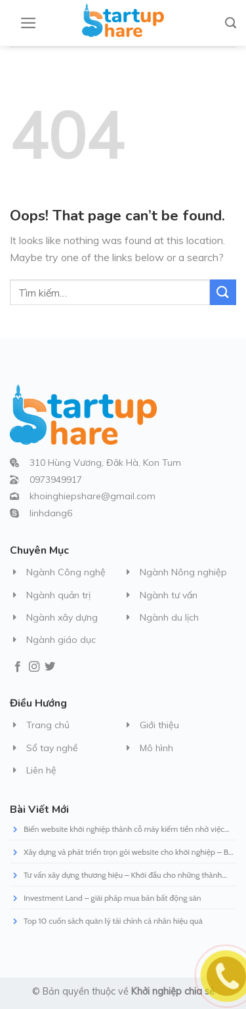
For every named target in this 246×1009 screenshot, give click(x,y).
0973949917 (56, 479)
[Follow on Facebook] (17, 667)
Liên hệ (41, 770)
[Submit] (223, 292)
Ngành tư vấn (168, 595)
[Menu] (28, 23)
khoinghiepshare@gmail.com (92, 496)
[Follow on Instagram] (34, 667)
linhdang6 (51, 513)
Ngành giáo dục (61, 640)
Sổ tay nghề (52, 748)
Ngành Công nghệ (66, 572)
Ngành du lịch (169, 617)
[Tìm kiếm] (230, 23)
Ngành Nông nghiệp (183, 572)
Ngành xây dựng (62, 617)
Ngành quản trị (58, 595)
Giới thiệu (159, 725)
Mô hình (156, 748)
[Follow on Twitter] (50, 667)
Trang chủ (48, 725)
